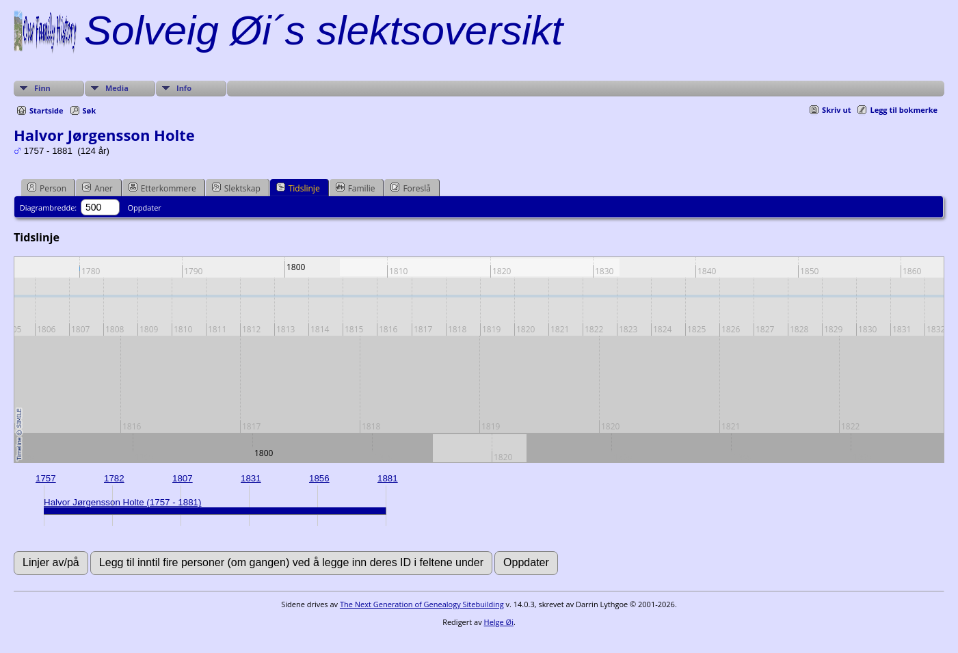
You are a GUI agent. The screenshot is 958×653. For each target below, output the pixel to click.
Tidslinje (298, 188)
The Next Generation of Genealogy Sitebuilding (422, 604)
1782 (114, 478)
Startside (46, 110)
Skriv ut (836, 110)
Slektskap (236, 188)
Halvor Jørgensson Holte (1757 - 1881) (122, 502)
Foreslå (410, 188)
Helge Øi (499, 622)
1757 (46, 478)
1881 (387, 478)
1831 (251, 478)
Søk (89, 110)
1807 (182, 478)
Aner (97, 188)
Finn (42, 88)
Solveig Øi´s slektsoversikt (323, 30)
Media (117, 88)
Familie (355, 188)
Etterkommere (162, 188)
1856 (319, 478)
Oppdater (144, 207)
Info (183, 88)
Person (46, 188)
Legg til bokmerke (903, 110)
